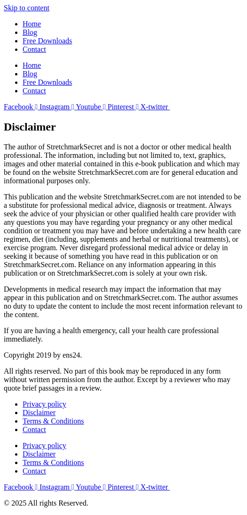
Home (32, 24)
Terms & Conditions (53, 421)
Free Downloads (47, 41)
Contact (34, 49)
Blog (30, 32)
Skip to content (26, 8)
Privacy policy (44, 404)
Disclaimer (39, 413)
